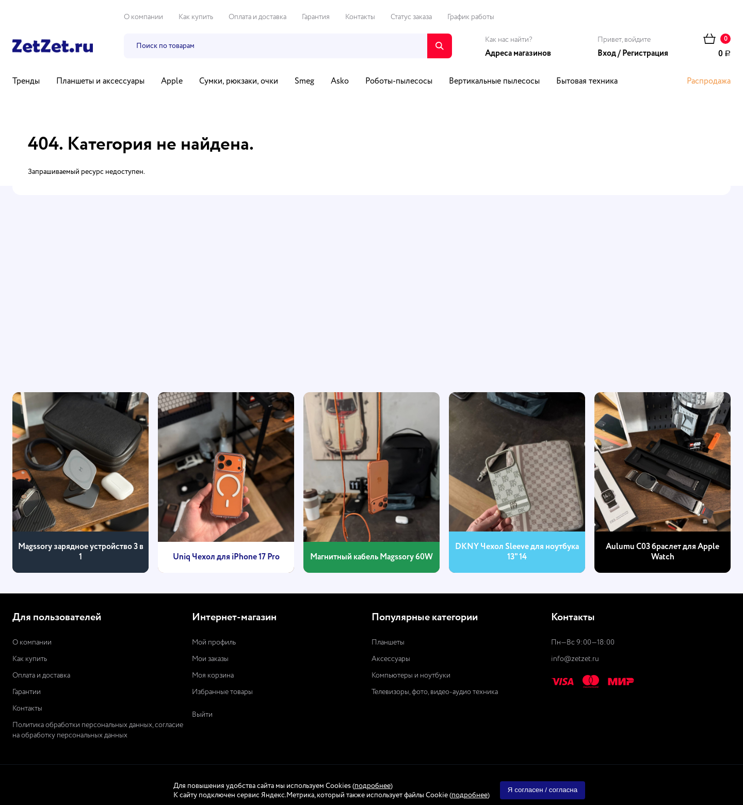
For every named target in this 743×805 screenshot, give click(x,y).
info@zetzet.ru (575, 659)
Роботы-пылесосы (398, 81)
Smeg (304, 81)
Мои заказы (210, 659)
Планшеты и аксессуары (100, 81)
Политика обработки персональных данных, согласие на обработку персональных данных (97, 730)
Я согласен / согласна (542, 790)
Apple (172, 81)
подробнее (372, 786)
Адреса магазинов (518, 54)
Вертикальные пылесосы (494, 81)
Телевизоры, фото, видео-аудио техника (435, 692)
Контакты (360, 17)
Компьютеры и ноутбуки (411, 675)
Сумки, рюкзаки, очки (238, 81)
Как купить (196, 17)
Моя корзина (213, 675)
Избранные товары (222, 692)
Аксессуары (391, 659)
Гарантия (316, 17)
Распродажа (709, 81)
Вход (606, 54)
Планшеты (388, 642)
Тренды (26, 81)
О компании (143, 17)
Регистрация (645, 54)
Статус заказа (411, 17)
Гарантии (26, 692)
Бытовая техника (587, 81)
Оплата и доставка (257, 17)
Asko (340, 81)
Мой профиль (214, 642)
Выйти (202, 714)
